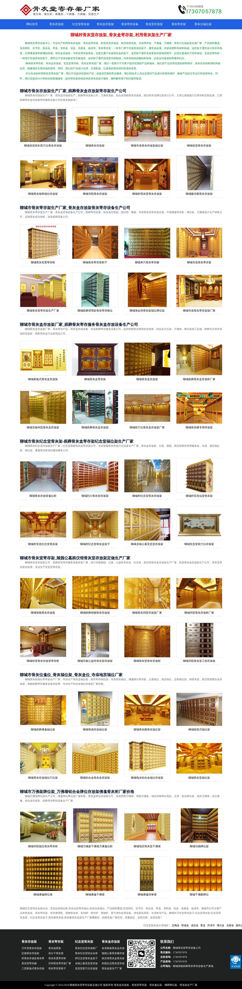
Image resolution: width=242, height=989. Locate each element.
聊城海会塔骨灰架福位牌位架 (147, 310)
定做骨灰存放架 (30, 953)
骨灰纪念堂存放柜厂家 (86, 949)
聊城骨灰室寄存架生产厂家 (43, 310)
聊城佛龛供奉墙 (147, 894)
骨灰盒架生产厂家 (112, 968)
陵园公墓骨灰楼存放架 (113, 954)
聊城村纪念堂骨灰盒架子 (95, 544)
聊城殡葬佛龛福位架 (43, 729)
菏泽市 (217, 925)
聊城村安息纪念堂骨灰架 (43, 544)
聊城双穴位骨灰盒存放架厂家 (147, 427)
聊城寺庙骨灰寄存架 (199, 262)
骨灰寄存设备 (129, 24)
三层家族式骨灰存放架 (33, 969)
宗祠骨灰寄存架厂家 (59, 963)
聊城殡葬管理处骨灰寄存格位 (95, 310)
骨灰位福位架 (203, 24)
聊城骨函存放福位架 (95, 729)
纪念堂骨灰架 (80, 24)
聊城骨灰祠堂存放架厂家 (147, 612)
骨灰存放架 (56, 24)
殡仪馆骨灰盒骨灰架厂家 (113, 959)
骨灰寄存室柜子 (57, 968)
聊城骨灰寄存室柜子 (95, 262)
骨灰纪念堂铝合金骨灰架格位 (86, 954)
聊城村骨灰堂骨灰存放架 (147, 193)
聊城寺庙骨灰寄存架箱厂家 (199, 310)
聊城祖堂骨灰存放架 (199, 145)
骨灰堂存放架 (154, 24)
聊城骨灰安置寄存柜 (43, 262)
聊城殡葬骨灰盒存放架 (95, 427)
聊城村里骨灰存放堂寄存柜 (43, 660)
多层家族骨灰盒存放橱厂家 (113, 949)
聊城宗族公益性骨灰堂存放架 (95, 660)
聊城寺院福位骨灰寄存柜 (43, 846)
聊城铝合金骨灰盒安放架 (95, 777)
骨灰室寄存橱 (29, 963)
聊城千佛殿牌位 (199, 894)
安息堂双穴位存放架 (86, 968)
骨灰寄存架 (179, 24)
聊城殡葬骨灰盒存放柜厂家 (199, 379)
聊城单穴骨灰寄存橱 (147, 262)
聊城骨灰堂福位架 (199, 777)
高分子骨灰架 (56, 953)
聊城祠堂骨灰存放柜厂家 (199, 612)
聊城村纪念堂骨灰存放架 (147, 495)
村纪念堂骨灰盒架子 (86, 958)
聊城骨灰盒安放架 (147, 379)
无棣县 (236, 925)
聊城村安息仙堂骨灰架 (199, 495)
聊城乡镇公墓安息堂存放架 (147, 544)
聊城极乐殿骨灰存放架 (199, 193)
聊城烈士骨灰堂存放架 (95, 495)
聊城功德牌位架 (199, 846)
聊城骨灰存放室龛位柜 (42, 495)
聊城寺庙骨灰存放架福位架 (147, 145)
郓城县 (191, 925)
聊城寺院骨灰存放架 (95, 193)
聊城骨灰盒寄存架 (95, 379)
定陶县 (182, 925)
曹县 (208, 925)
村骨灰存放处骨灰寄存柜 (33, 959)
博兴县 (227, 925)
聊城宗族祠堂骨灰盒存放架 (43, 427)
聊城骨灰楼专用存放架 (199, 427)
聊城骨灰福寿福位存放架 (43, 193)
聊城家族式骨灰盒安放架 (43, 379)
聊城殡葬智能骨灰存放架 (95, 612)
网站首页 (32, 24)
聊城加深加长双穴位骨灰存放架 (43, 145)
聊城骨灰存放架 (95, 145)
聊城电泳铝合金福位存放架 (147, 777)
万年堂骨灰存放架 (32, 948)
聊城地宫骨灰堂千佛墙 (147, 846)
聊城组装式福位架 (199, 729)
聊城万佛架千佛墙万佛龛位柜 (95, 846)
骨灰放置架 (54, 948)
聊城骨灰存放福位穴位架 (43, 777)
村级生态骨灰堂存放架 (113, 964)
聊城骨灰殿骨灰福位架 (147, 729)
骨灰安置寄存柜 (57, 958)
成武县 (201, 925)
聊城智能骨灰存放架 (43, 612)
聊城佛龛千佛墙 (95, 894)
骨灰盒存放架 (105, 24)
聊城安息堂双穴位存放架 (199, 544)
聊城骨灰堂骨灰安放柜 (147, 660)
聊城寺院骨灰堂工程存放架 (199, 660)
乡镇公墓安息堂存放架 (86, 964)
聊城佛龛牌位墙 (43, 894)
